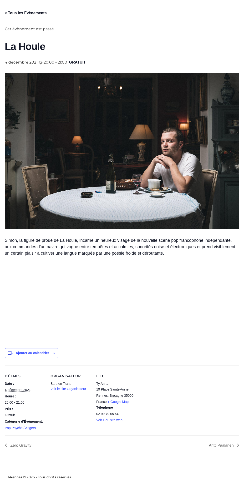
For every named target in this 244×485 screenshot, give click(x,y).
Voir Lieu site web (109, 420)
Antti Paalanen (222, 445)
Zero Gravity (20, 445)
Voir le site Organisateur (68, 389)
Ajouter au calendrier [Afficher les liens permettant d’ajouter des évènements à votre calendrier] (32, 353)
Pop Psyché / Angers (20, 428)
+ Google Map (117, 402)
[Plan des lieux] (167, 398)
